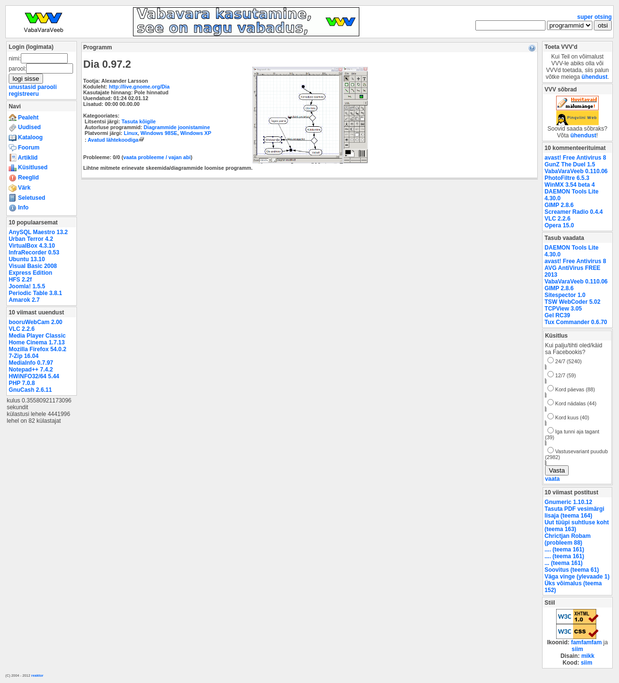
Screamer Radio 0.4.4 (574, 211)
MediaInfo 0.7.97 (31, 362)
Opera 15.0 (559, 225)
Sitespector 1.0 (565, 295)
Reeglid (24, 177)
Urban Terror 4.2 (31, 239)
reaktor (37, 675)
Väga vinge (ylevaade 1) (577, 576)
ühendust (595, 77)
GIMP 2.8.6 (559, 205)
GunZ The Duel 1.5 (570, 164)
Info (19, 207)
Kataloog (26, 137)
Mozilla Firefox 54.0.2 (37, 349)
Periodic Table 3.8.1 (35, 293)
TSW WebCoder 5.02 (573, 301)
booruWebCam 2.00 (35, 322)
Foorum (24, 147)
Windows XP (195, 133)
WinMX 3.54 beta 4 (570, 184)
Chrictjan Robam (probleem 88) (567, 539)
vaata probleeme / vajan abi (157, 157)
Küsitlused (28, 167)
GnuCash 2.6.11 (30, 389)
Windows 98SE (159, 133)
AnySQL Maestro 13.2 (38, 232)
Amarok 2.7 (24, 300)
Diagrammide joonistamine (177, 127)
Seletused (27, 197)
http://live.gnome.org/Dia (139, 86)
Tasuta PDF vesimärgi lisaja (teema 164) (574, 512)
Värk (19, 187)
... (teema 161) (564, 563)
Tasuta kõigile (138, 121)
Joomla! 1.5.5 (27, 286)
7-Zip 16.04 (24, 356)
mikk (587, 656)
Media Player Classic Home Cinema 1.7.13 (37, 339)
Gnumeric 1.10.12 (568, 502)
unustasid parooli (33, 87)
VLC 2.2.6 (22, 329)
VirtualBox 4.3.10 (32, 245)
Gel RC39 (557, 315)
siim (577, 649)
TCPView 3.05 (563, 308)
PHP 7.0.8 (22, 383)
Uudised (25, 127)
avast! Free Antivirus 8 (575, 157)
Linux (131, 133)
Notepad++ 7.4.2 (31, 369)
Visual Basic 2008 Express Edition (33, 269)
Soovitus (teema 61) (572, 569)
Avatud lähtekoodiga (117, 140)
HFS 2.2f (20, 279)
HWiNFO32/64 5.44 (34, 376)
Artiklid (23, 157)
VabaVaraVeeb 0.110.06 (576, 171)
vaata (552, 478)
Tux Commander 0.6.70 (576, 322)
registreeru (24, 93)
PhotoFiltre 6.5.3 (567, 178)
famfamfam (586, 642)
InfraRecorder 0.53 (34, 252)
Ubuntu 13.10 (27, 259)
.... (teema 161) (564, 549)
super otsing (594, 17)
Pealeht (24, 117)
